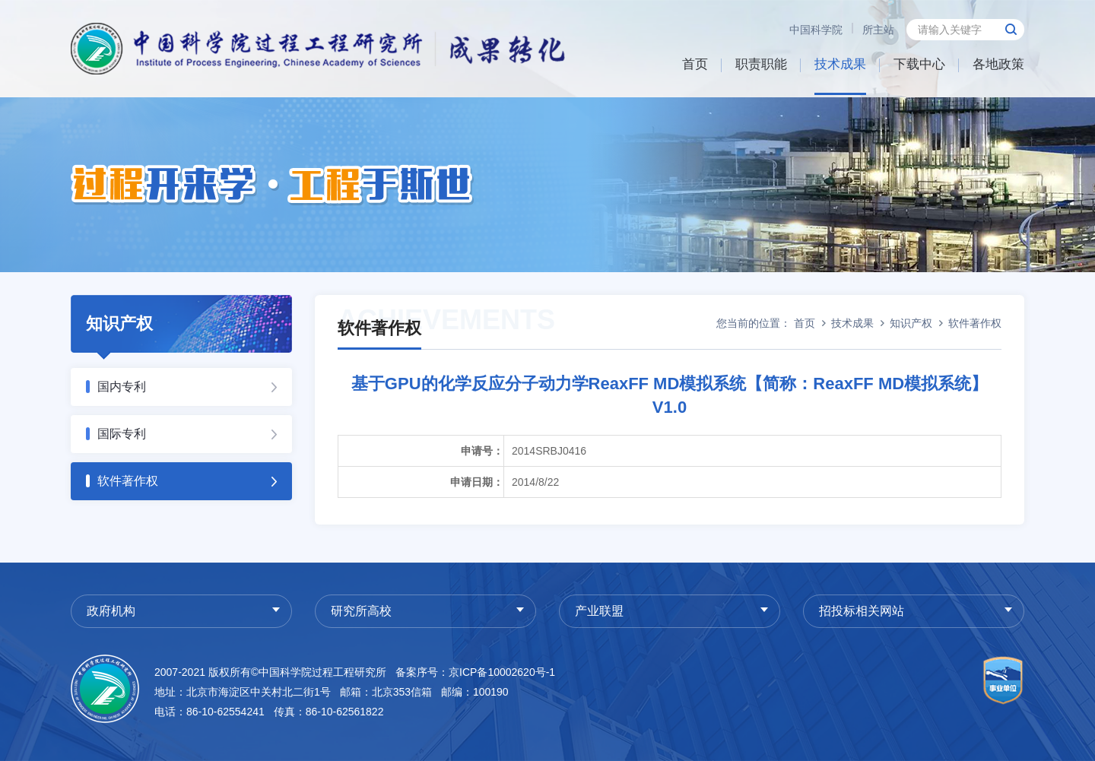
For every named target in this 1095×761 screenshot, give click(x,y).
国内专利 (121, 386)
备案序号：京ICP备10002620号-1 (475, 672)
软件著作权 (127, 480)
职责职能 (761, 64)
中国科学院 (816, 30)
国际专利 (121, 433)
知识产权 (911, 323)
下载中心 (919, 64)
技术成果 (840, 64)
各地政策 (998, 64)
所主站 (878, 30)
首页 (695, 64)
